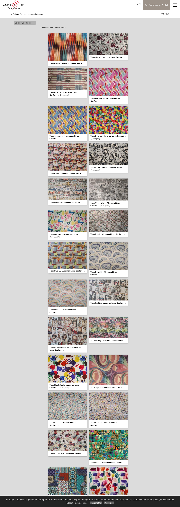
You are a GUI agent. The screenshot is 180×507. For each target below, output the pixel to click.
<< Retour (164, 14)
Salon (15, 14)
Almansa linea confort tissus (31, 14)
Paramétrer (96, 503)
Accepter (109, 503)
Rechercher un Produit (156, 5)
